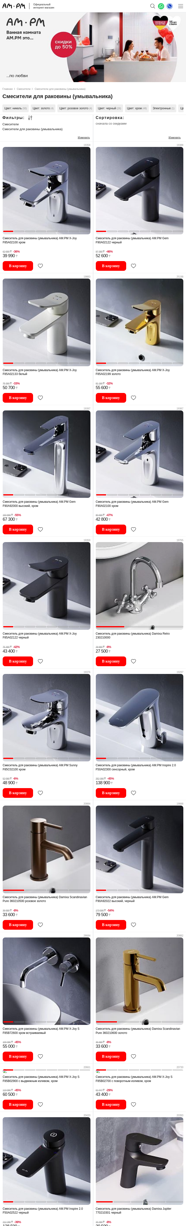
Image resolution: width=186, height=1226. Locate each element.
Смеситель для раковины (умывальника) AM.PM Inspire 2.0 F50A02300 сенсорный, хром (136, 767)
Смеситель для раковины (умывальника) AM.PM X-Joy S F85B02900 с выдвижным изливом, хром (41, 1075)
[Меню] (180, 6)
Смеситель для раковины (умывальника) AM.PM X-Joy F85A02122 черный (40, 635)
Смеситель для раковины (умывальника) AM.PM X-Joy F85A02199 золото (133, 372)
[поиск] (152, 6)
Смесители (24, 88)
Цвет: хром (137, 108)
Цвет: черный (109, 108)
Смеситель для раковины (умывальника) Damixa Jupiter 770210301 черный (133, 1207)
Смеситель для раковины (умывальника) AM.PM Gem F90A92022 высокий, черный (132, 899)
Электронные (164, 108)
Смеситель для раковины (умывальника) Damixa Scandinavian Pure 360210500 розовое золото (45, 899)
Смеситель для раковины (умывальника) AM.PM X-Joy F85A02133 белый (40, 372)
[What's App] (161, 6)
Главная (7, 88)
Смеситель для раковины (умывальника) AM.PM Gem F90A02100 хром (132, 504)
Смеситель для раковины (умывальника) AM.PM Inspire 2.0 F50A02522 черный (43, 1207)
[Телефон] (169, 6)
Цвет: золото (43, 108)
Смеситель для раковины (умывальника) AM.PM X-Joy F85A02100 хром (40, 240)
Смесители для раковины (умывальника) (32, 129)
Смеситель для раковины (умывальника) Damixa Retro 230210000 (133, 635)
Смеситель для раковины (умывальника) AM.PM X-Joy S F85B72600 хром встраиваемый (41, 1031)
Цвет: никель (15, 108)
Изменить (84, 137)
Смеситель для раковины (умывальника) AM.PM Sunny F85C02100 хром (40, 767)
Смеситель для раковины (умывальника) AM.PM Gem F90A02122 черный (132, 240)
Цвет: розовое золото (75, 108)
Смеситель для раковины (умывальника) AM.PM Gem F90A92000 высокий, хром (39, 504)
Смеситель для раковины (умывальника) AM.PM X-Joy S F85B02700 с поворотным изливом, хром (134, 1075)
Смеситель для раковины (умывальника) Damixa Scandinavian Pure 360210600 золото (138, 1031)
